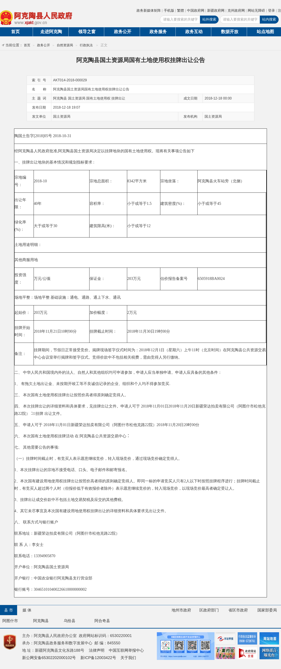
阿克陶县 (41, 621)
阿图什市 (10, 621)
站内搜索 (269, 19)
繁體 (180, 10)
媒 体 (27, 610)
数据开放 (229, 31)
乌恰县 (69, 621)
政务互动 (194, 31)
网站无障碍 (256, 10)
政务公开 (122, 31)
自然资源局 (65, 45)
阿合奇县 (102, 621)
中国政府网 (195, 10)
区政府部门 (209, 610)
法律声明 (96, 650)
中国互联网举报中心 (126, 650)
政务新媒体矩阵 (148, 10)
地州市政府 (181, 610)
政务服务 (158, 31)
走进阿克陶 (51, 31)
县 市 (8, 610)
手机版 (169, 10)
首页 (27, 45)
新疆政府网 (215, 10)
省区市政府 (238, 610)
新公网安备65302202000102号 (49, 658)
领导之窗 (87, 31)
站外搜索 (209, 19)
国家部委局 (267, 610)
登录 (271, 10)
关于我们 (128, 658)
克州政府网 (236, 10)
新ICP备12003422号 (98, 658)
